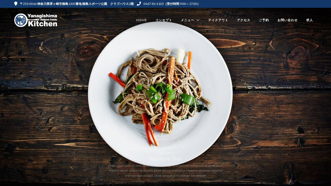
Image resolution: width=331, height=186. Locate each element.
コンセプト (163, 20)
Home (141, 20)
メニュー (187, 20)
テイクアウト (218, 20)
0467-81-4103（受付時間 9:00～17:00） (168, 4)
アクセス (243, 20)
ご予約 (264, 20)
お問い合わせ (287, 20)
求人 (309, 20)
